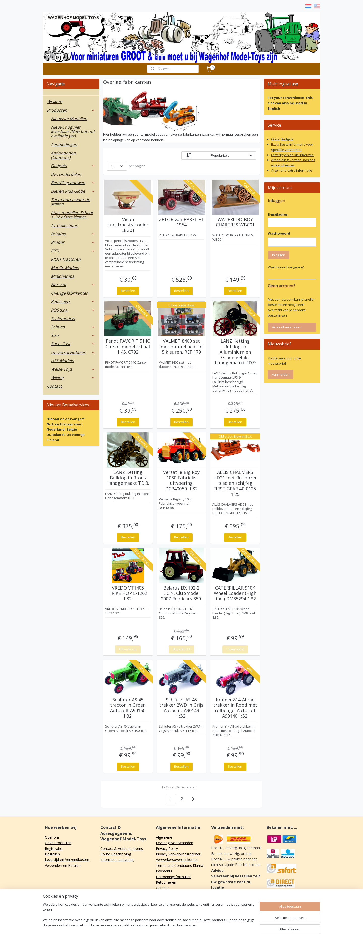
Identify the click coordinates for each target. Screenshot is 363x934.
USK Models (62, 360)
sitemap (168, 925)
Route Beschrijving (115, 854)
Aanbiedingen (64, 144)
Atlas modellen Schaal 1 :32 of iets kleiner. (72, 215)
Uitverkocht (128, 649)
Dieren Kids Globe (73, 191)
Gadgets (73, 165)
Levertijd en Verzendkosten (67, 859)
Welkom (54, 102)
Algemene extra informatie (291, 170)
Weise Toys (73, 369)
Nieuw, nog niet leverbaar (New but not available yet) (73, 131)
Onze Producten (58, 842)
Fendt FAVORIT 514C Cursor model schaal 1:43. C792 (128, 346)
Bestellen (128, 290)
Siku (73, 335)
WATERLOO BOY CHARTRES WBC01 (235, 222)
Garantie (163, 887)
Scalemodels (63, 318)
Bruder (73, 242)
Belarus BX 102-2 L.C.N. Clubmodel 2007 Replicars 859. (181, 593)
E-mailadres (278, 214)
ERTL (73, 251)
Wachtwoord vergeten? (286, 267)
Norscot (73, 284)
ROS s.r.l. (73, 310)
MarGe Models (65, 267)
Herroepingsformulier (173, 876)
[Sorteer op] (219, 155)
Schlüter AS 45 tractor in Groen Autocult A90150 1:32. (128, 708)
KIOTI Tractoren (66, 259)
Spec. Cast (73, 344)
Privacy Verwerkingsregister (178, 854)
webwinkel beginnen (198, 925)
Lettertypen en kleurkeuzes (292, 155)
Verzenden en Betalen (63, 865)
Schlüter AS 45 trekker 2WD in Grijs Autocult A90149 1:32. (181, 708)
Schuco (73, 327)
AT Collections (64, 225)
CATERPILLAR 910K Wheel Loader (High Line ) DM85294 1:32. (235, 593)
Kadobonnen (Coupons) (63, 155)
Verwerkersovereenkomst (177, 859)
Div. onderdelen (66, 174)
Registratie (53, 848)
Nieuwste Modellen (69, 118)
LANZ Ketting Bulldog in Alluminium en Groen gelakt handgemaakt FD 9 (235, 352)
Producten (71, 110)
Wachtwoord (279, 233)
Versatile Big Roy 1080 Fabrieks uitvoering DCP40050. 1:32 (181, 480)
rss (179, 925)
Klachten (163, 893)
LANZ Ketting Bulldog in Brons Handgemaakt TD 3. (127, 478)
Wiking (73, 377)
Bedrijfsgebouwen (73, 182)
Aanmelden (280, 374)
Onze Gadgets (282, 139)
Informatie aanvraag (117, 859)
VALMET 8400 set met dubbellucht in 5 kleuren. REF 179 (181, 346)
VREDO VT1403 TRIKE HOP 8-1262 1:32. (128, 593)
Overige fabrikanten (69, 293)
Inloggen (278, 255)
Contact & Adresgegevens (121, 848)
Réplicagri (73, 301)
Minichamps (62, 276)
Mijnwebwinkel (242, 925)
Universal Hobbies (73, 352)
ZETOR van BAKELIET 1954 (181, 222)
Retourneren (166, 882)
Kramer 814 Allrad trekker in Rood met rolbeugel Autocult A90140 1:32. (235, 708)
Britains (73, 234)
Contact (54, 386)
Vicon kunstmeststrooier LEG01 (127, 225)
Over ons (52, 837)
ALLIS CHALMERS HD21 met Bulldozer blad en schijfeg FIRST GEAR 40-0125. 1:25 (235, 483)
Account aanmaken (286, 327)
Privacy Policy (167, 848)
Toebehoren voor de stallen (70, 202)
